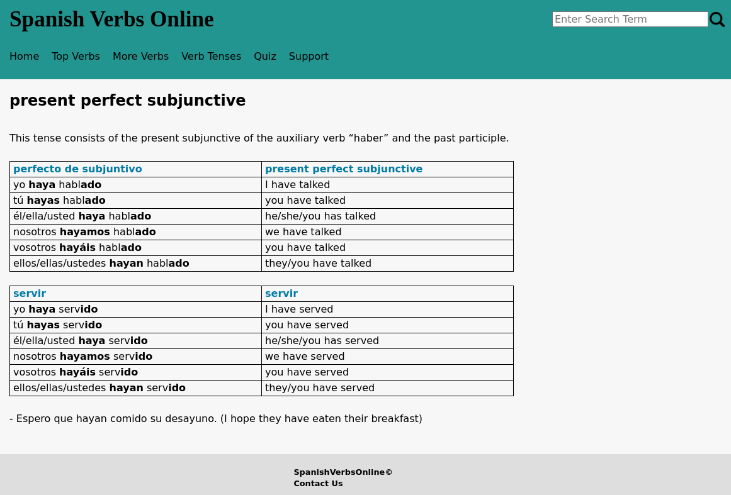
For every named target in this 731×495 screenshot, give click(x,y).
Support (309, 56)
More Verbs (141, 56)
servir (29, 293)
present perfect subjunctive (343, 169)
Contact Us (318, 483)
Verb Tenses (211, 56)
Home (24, 56)
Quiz (265, 56)
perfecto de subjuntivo (77, 169)
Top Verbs (76, 56)
